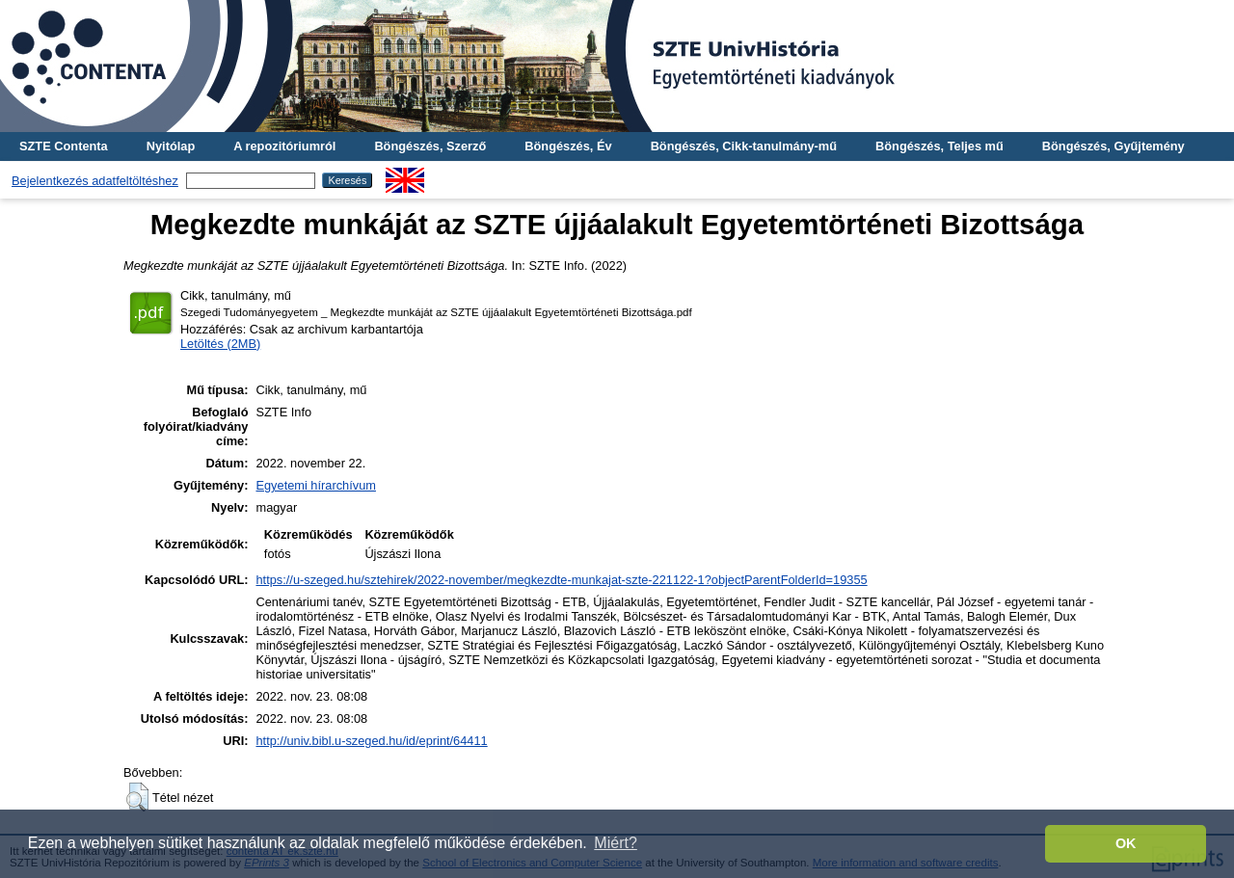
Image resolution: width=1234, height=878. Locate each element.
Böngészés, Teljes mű (939, 146)
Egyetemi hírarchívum (315, 485)
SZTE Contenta (63, 146)
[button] (137, 797)
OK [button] (1126, 843)
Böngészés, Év (567, 146)
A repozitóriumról (284, 146)
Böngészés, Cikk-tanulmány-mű (744, 146)
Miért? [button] (615, 843)
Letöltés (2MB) (220, 343)
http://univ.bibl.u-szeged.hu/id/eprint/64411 (371, 740)
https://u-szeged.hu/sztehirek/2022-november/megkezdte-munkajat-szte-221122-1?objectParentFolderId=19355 (561, 579)
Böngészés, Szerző (430, 146)
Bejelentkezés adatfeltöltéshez (95, 180)
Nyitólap (171, 146)
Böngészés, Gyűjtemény (1113, 146)
